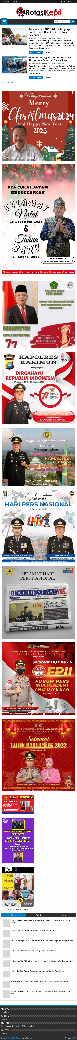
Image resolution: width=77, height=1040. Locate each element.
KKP (64, 38)
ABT (74, 1038)
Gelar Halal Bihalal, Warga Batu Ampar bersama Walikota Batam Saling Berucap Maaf (40, 981)
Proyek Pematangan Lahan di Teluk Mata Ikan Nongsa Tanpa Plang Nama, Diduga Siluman (42, 941)
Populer (13, 915)
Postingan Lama (7, 82)
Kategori (63, 915)
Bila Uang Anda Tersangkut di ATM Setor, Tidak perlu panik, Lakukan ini (35, 930)
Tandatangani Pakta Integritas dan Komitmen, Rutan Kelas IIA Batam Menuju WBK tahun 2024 (41, 992)
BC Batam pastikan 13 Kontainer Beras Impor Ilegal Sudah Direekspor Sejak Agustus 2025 (42, 961)
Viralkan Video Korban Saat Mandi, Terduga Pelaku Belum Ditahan (33, 951)
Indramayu (59, 38)
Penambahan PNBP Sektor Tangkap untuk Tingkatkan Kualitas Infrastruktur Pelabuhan (52, 32)
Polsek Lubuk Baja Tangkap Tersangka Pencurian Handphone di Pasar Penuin (37, 971)
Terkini (38, 915)
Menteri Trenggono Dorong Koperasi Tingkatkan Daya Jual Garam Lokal (50, 59)
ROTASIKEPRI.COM (12, 1038)
